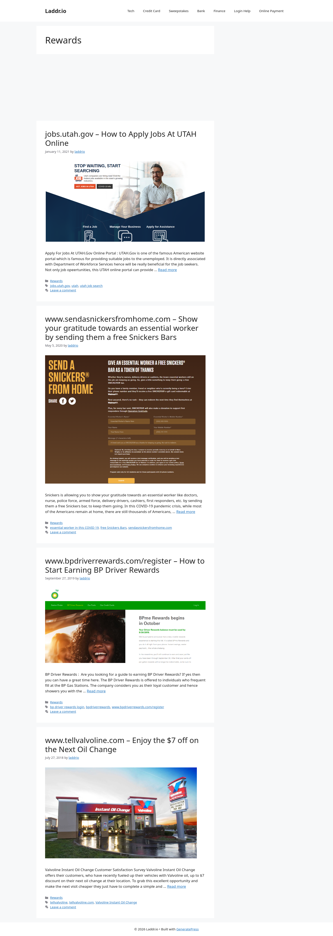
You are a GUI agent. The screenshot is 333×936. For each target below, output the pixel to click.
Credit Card (151, 11)
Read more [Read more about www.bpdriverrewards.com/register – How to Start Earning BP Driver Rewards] (96, 690)
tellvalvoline (59, 902)
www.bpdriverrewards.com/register (138, 707)
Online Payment (271, 11)
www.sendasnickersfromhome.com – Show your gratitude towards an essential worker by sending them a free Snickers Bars (121, 328)
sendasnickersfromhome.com (150, 528)
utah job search (91, 286)
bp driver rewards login (67, 707)
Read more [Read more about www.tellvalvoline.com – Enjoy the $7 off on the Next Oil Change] (176, 886)
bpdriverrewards (98, 707)
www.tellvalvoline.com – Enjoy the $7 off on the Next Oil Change (122, 744)
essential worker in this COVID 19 (74, 528)
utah (75, 286)
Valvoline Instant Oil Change (116, 902)
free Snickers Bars (113, 528)
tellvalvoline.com (81, 902)
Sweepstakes (179, 11)
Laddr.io (55, 10)
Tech (130, 11)
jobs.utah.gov (60, 286)
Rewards (56, 281)
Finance (219, 11)
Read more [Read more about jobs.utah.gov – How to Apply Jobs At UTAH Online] (167, 269)
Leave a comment (63, 290)
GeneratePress (187, 929)
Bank (201, 11)
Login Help (242, 11)
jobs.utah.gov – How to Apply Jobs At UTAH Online (121, 138)
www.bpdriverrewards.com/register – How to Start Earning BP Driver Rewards (125, 565)
